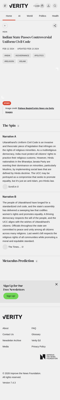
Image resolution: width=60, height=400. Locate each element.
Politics (42, 16)
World (30, 16)
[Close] (56, 284)
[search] (54, 5)
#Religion (9, 61)
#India (7, 56)
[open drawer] (5, 5)
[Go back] (18, 25)
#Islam (22, 61)
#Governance (22, 56)
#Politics (39, 56)
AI (19, 16)
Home (9, 16)
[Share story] (54, 25)
